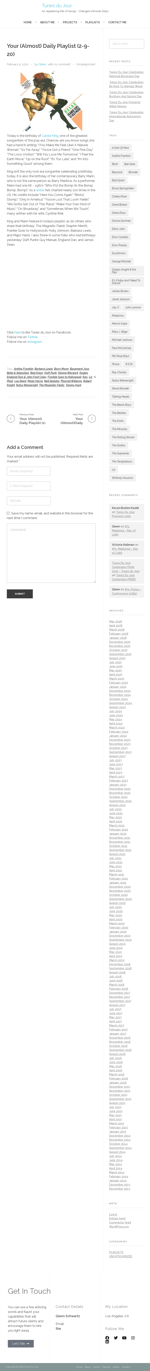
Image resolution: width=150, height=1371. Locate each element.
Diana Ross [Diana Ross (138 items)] (119, 212)
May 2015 (115, 1115)
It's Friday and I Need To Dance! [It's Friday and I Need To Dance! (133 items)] (126, 282)
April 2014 (115, 1168)
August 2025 (117, 658)
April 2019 (115, 956)
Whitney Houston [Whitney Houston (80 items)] (122, 477)
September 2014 (120, 1147)
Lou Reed (20, 381)
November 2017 (119, 996)
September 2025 (120, 654)
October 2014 (118, 1143)
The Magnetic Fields (51, 385)
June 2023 (116, 764)
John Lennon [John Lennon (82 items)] (133, 307)
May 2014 (115, 1164)
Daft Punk (50, 372)
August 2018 (117, 972)
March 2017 (116, 1025)
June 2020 (116, 911)
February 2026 (118, 633)
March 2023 (116, 776)
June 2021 (115, 862)
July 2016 (115, 1058)
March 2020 (117, 923)
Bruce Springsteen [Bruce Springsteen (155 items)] (123, 188)
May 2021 (115, 866)
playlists (116, 1252)
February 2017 (118, 1029)
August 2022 (117, 805)
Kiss (85, 377)
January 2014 (118, 1180)
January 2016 (118, 1082)
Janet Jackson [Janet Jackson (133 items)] (121, 299)
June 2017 (115, 1013)
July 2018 (115, 976)
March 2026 (117, 629)
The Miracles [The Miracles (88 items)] (119, 429)
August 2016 (117, 1054)
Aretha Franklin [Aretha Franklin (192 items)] (121, 155)
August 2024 (117, 707)
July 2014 (115, 1156)
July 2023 (115, 760)
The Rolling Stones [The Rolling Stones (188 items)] (123, 437)
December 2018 (119, 964)
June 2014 (116, 1160)
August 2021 (117, 854)
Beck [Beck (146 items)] (115, 164)
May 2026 (115, 621)
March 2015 (116, 1123)
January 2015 (117, 1131)
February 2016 (118, 1078)
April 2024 (115, 723)
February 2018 (118, 988)
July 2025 (115, 662)
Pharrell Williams (71, 381)
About (88, 1367)
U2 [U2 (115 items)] (113, 469)
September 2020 (120, 899)
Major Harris (35, 381)
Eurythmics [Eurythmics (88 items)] (119, 253)
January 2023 (118, 784)
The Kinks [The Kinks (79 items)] (118, 420)
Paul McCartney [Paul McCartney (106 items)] (121, 348)
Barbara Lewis (44, 368)
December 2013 (119, 1184)
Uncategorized (85, 64)
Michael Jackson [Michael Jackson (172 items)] (122, 339)
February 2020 (118, 927)
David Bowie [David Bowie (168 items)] (119, 204)
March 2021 (116, 874)
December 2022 (119, 788)
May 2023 (115, 768)
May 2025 (115, 670)
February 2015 (118, 1127)
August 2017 (117, 1005)
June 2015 (115, 1111)
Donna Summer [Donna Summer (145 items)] (121, 220)
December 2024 (120, 690)
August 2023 (117, 756)
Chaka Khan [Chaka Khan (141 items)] (119, 196)
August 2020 (117, 903)
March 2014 (116, 1172)
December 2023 (119, 739)
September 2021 (120, 850)
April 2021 (115, 870)
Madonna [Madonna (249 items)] (118, 315)
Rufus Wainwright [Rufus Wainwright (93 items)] (123, 380)
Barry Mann (61, 368)
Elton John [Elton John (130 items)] (118, 228)
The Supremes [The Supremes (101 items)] (120, 453)
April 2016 (115, 1070)
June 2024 (116, 715)
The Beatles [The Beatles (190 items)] (119, 413)
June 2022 (116, 813)
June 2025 (116, 666)
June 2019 (116, 947)
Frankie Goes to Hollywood (64, 377)
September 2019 (120, 939)
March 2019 (116, 960)
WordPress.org (119, 1226)
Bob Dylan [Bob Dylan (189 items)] (118, 180)
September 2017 (120, 1001)
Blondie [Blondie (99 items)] (133, 172)
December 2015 (119, 1086)
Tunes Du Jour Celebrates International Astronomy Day (126, 116)
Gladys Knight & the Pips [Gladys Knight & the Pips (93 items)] (124, 271)
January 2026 (118, 637)
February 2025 (118, 682)
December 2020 (120, 886)
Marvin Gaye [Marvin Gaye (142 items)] (119, 323)
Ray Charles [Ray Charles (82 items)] (119, 372)
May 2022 (115, 817)
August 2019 (117, 943)
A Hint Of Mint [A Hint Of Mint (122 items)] (120, 147)
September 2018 (120, 968)
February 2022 (118, 829)
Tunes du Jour (57, 5)
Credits (96, 1367)
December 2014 (119, 1135)
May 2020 (115, 915)
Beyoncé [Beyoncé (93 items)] (117, 172)
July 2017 (115, 1009)
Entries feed (117, 1218)
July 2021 (115, 858)
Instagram (34, 342)
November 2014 (119, 1139)
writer (40, 190)
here (17, 332)
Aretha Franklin (23, 368)
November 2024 (120, 694)
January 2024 (118, 735)
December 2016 (119, 1037)
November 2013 (119, 1188)
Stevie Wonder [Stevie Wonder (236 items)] (120, 388)
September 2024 (120, 703)
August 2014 (117, 1152)
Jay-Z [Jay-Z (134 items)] (115, 307)
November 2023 (119, 743)
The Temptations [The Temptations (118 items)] (122, 461)
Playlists (106, 1367)
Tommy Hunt (73, 385)
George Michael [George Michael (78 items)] (121, 261)
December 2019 (119, 935)
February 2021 (118, 878)
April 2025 (115, 674)
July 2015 (115, 1107)
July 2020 (115, 907)
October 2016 (118, 1045)
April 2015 (115, 1119)
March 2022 (116, 825)
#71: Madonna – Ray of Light (124, 530)
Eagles (83, 372)
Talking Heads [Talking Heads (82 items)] (120, 396)
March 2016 (116, 1074)
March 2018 (116, 984)
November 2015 (119, 1090)
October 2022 (118, 797)
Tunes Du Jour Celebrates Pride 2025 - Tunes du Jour (126, 567)
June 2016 (116, 1062)
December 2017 (119, 992)
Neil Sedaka (52, 381)
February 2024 (118, 731)
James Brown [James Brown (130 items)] (120, 291)
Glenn (42, 64)
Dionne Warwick (68, 372)
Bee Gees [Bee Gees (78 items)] (129, 164)
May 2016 (115, 1066)
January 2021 (117, 882)
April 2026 (115, 625)
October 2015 (118, 1094)
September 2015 (120, 1098)
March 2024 (117, 727)
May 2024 (115, 719)
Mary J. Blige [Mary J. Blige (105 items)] (119, 331)
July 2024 (115, 711)
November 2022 (119, 792)
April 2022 (115, 821)
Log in (113, 1214)
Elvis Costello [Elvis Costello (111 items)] (120, 237)
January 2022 (118, 833)
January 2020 (118, 931)
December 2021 (119, 837)
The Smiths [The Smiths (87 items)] (118, 445)
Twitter (32, 337)
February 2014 (118, 1176)
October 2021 (118, 845)
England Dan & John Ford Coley (26, 377)
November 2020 (120, 890)
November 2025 (119, 646)
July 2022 (115, 809)
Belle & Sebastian (18, 372)
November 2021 (119, 841)
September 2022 (120, 801)
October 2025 (118, 650)
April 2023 (115, 772)
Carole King (50, 136)
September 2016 (120, 1050)
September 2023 (120, 752)
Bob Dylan (36, 372)
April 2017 (115, 1021)
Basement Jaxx (79, 368)
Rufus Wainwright (27, 385)
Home (79, 1367)
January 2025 (118, 686)
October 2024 (118, 699)
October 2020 (118, 894)
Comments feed (120, 1222)
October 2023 (118, 748)
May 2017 (115, 1017)
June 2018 (116, 980)
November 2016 (119, 1041)
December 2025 (119, 641)
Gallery (116, 1367)
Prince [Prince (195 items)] (115, 364)
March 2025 (116, 678)
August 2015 (117, 1103)
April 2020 (115, 919)
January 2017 (117, 1033)
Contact (126, 1367)
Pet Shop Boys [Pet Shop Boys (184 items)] (120, 356)
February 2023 (118, 780)
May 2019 (115, 952)
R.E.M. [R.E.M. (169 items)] (129, 364)
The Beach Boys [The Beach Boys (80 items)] (121, 404)
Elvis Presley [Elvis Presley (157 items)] (119, 245)
